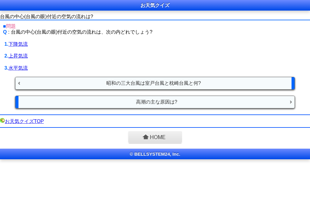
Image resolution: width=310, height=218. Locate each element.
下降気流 (18, 44)
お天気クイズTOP (24, 121)
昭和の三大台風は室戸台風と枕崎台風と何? (153, 83)
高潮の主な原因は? (156, 101)
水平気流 (18, 68)
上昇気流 (18, 55)
